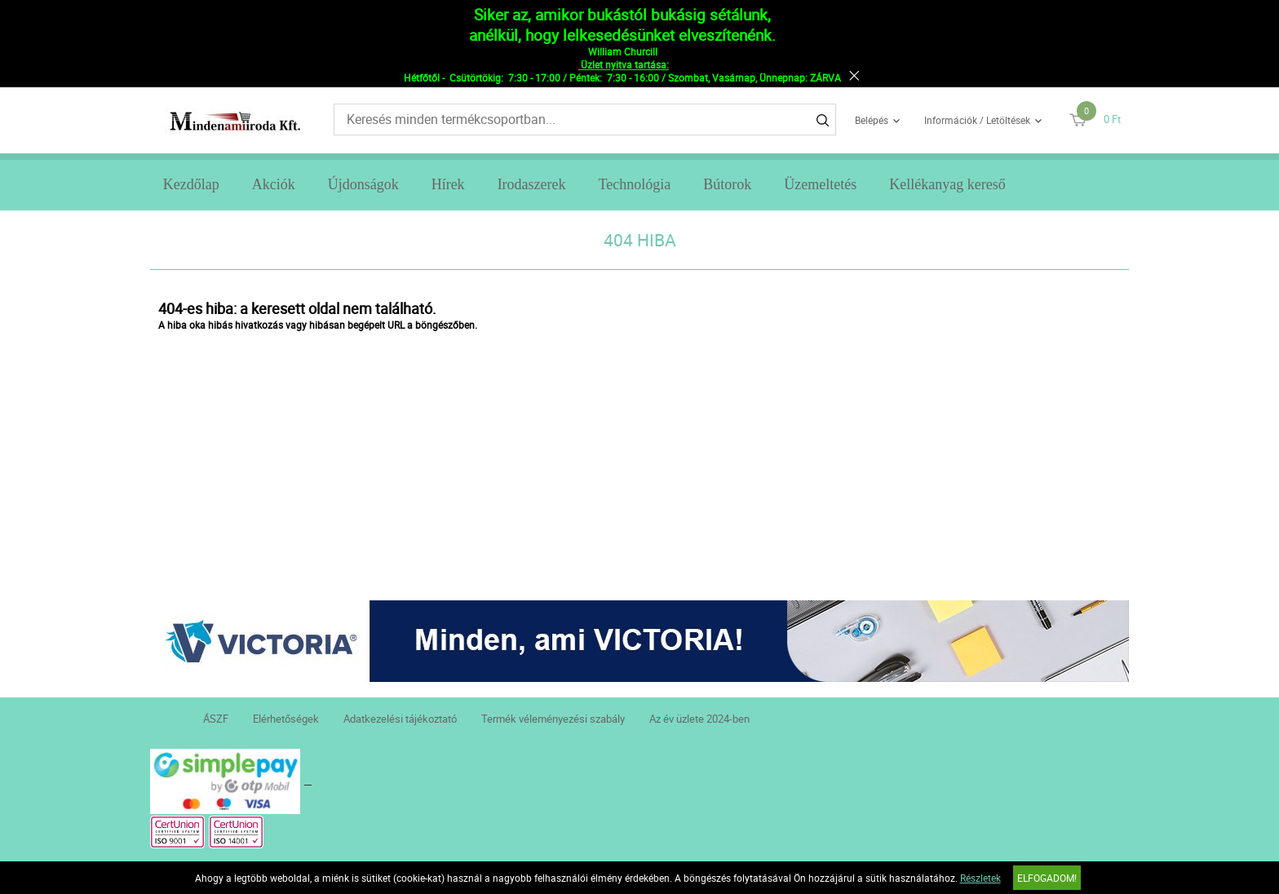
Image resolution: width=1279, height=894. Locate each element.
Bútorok (727, 184)
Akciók (273, 184)
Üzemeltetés (820, 184)
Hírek (448, 184)
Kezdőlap (191, 184)
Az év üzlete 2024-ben (699, 718)
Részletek (980, 877)
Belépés (871, 119)
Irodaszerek (532, 184)
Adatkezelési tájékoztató (400, 718)
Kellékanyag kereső (947, 184)
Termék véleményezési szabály (553, 718)
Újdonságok (363, 184)
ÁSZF (215, 718)
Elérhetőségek (286, 718)
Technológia (635, 184)
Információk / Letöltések (977, 119)
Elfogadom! (1047, 877)
